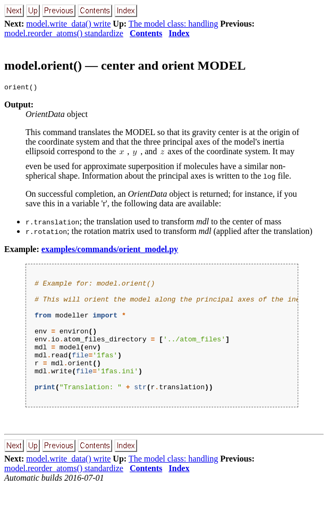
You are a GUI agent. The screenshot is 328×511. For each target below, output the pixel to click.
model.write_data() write (68, 23)
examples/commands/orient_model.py (109, 250)
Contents (146, 33)
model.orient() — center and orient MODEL (125, 65)
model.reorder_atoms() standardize (63, 33)
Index (179, 33)
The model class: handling (173, 23)
